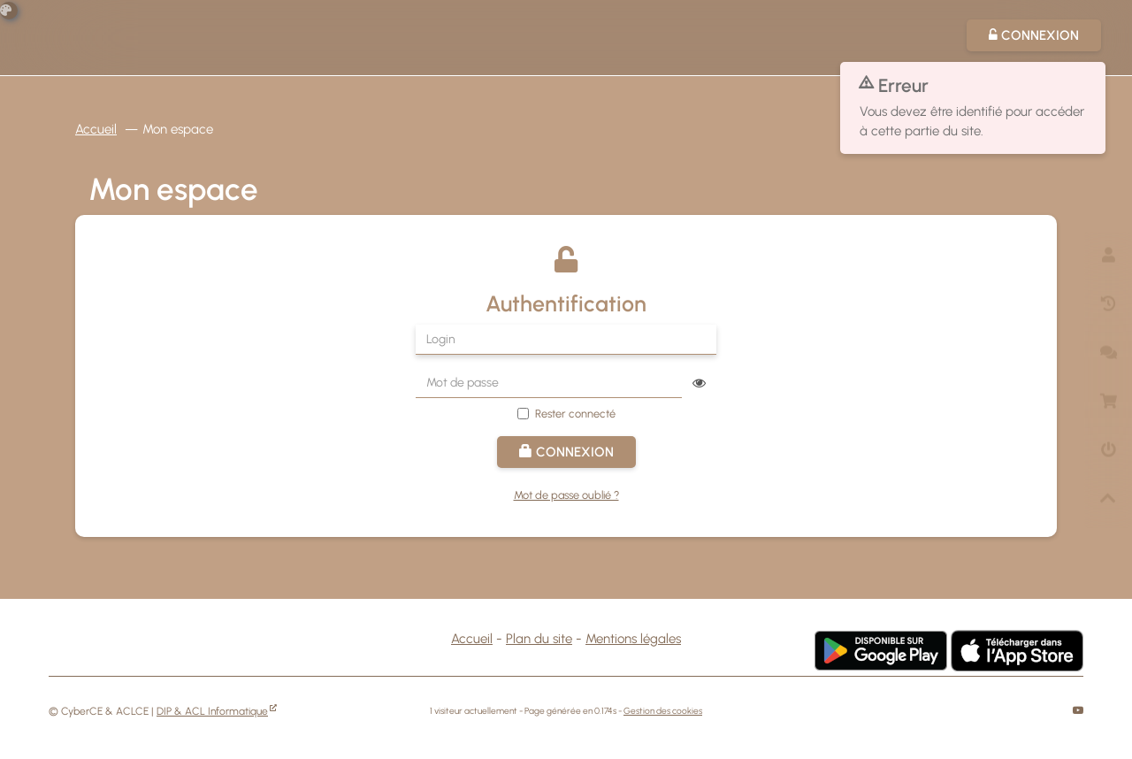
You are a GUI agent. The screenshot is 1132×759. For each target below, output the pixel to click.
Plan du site (539, 639)
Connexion (566, 452)
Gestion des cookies (662, 711)
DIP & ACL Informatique (212, 711)
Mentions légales (633, 639)
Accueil (96, 129)
